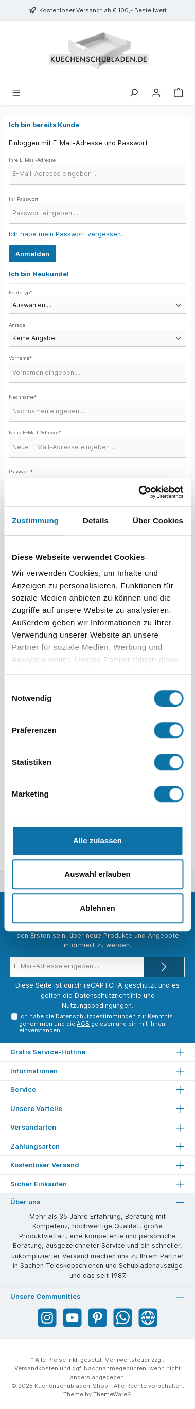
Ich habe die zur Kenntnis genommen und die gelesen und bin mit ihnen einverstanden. (96, 1023)
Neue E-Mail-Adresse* (35, 432)
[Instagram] (47, 1317)
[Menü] (16, 91)
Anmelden (32, 254)
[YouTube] (72, 1317)
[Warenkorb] (178, 91)
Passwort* (21, 471)
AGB (83, 1023)
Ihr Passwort (24, 199)
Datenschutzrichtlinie (108, 995)
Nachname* (23, 397)
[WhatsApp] (122, 1317)
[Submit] (164, 967)
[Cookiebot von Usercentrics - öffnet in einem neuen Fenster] (139, 492)
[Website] (147, 1317)
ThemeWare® (112, 1394)
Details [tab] (96, 520)
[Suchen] (133, 91)
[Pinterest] (97, 1317)
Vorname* (20, 358)
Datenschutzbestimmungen (96, 1016)
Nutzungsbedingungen (97, 1005)
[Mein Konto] (156, 91)
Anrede (17, 325)
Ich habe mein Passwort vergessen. (65, 234)
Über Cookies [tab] (158, 520)
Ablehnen (97, 908)
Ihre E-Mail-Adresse (32, 160)
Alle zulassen (97, 840)
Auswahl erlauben (97, 874)
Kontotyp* (20, 292)
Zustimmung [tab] (35, 520)
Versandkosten (36, 1368)
